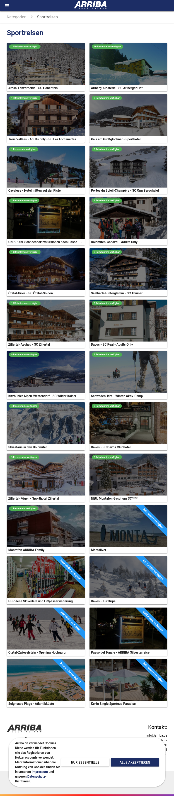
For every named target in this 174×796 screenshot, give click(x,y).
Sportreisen (47, 17)
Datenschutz (36, 776)
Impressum (40, 772)
